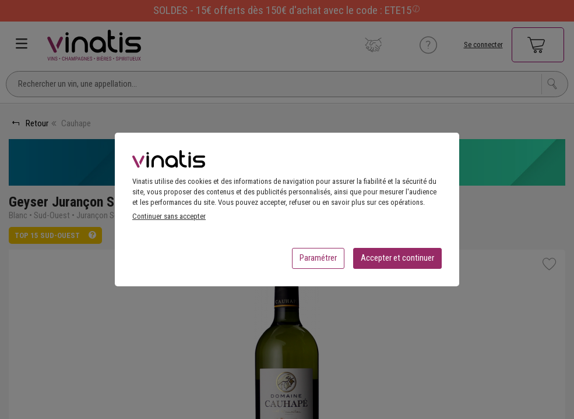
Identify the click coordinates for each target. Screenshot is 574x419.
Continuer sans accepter (169, 219)
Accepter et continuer (397, 261)
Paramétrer (318, 261)
